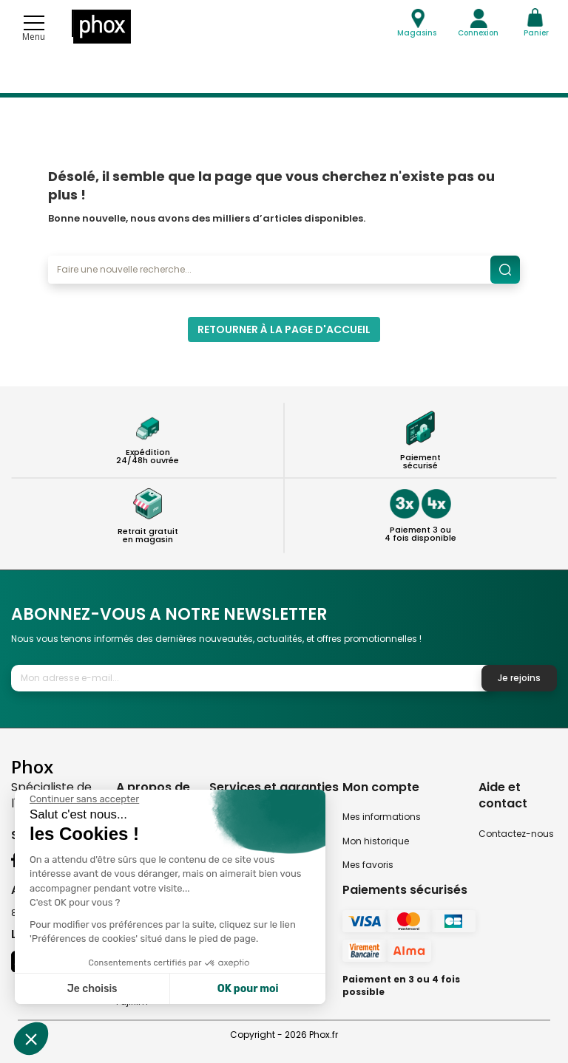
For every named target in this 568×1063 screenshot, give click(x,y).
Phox (32, 766)
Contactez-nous (516, 833)
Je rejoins (519, 677)
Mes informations (381, 816)
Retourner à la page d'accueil (284, 329)
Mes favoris (367, 864)
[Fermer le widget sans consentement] (84, 799)
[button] (31, 1038)
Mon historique (375, 841)
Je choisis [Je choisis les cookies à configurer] (92, 988)
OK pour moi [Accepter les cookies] (248, 988)
